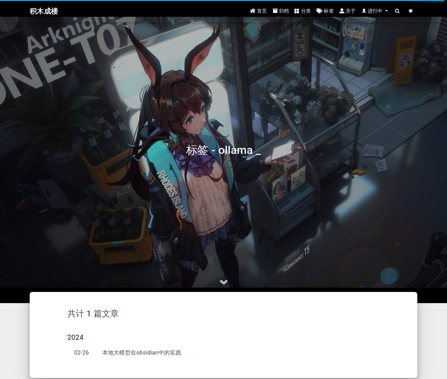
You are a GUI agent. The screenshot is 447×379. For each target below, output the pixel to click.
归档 (281, 11)
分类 (302, 11)
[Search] (397, 11)
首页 (258, 11)
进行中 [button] (372, 11)
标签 (325, 11)
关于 (347, 11)
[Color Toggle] (410, 11)
